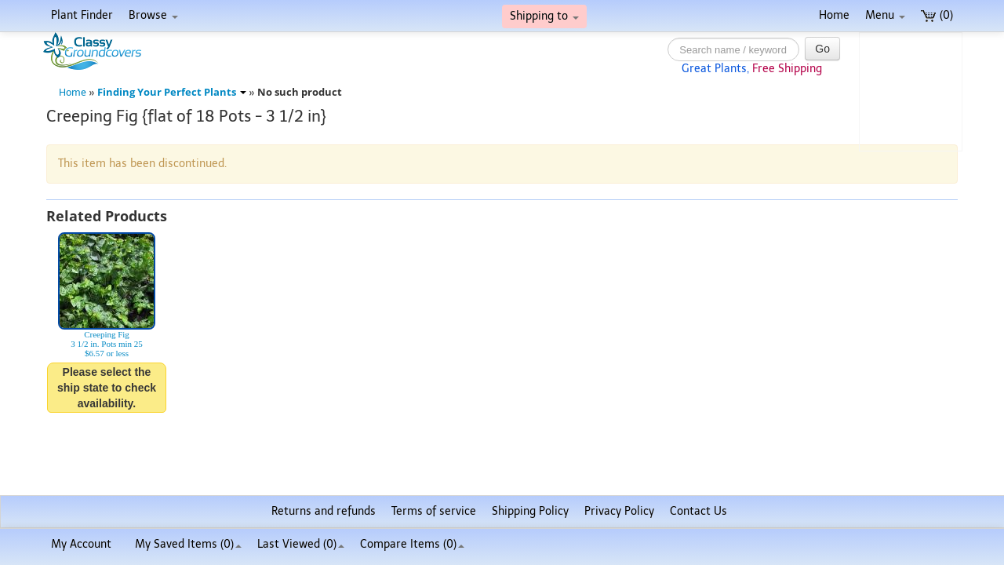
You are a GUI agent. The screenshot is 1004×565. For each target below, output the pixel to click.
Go (822, 48)
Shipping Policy (530, 511)
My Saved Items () (188, 544)
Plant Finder (82, 15)
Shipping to (544, 16)
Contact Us (698, 511)
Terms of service (433, 511)
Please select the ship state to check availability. (106, 388)
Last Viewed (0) (300, 544)
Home (834, 15)
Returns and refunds (323, 511)
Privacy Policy (619, 511)
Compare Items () (412, 544)
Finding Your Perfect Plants (171, 92)
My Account (81, 544)
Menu (885, 15)
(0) (937, 15)
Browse (153, 15)
